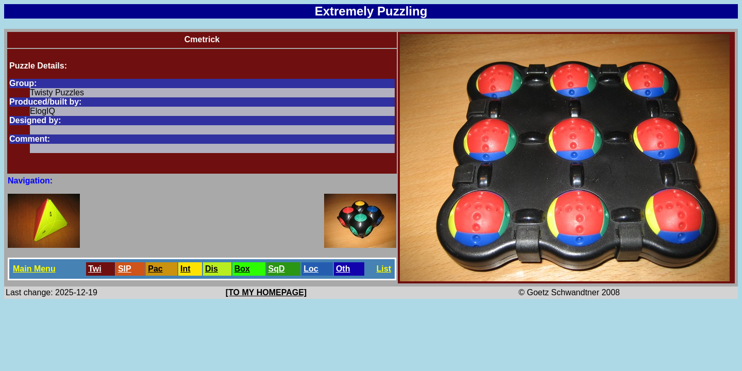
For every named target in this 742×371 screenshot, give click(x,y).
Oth (343, 268)
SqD (276, 268)
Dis (211, 268)
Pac (155, 268)
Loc (310, 268)
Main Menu (34, 268)
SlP (124, 268)
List (384, 268)
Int (185, 268)
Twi (94, 268)
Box (242, 268)
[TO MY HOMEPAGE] (266, 292)
